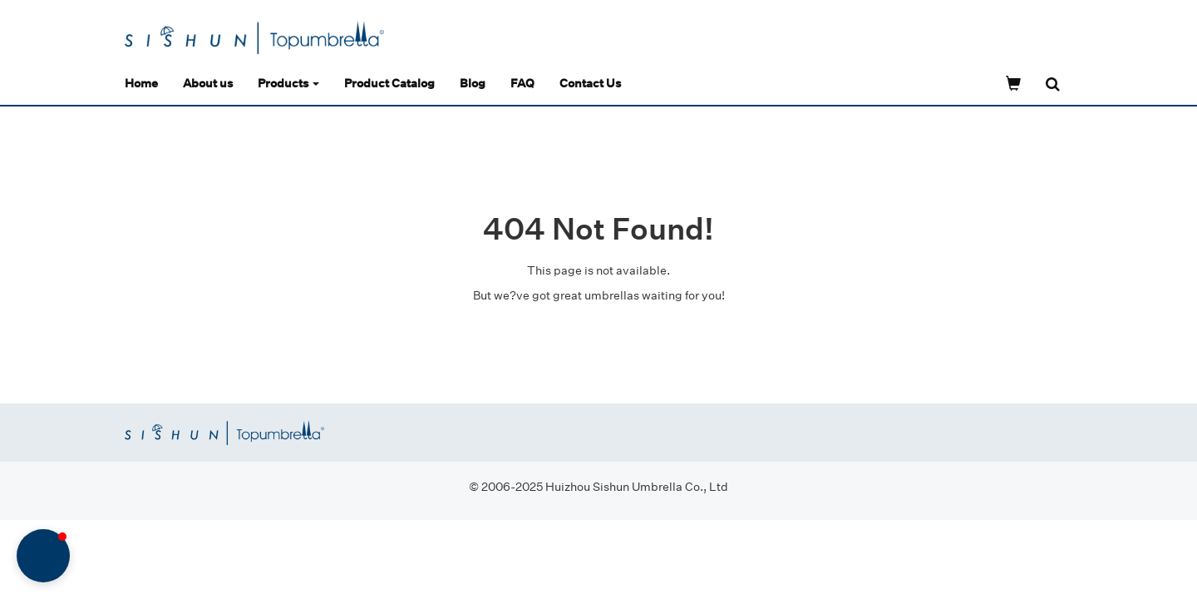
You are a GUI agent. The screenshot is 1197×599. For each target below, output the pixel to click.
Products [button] (288, 83)
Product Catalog (389, 83)
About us (208, 83)
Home (141, 83)
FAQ (522, 83)
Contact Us (590, 83)
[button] (43, 555)
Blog (472, 83)
